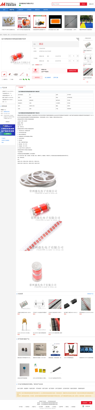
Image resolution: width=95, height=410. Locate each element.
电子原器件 (51, 388)
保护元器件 (45, 388)
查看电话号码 (72, 70)
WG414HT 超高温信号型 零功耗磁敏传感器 (58, 378)
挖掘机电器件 (81, 388)
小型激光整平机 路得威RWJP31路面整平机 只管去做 (44, 29)
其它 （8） (4, 101)
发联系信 (37, 77)
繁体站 (67, 406)
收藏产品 (4, 79)
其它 (9, 34)
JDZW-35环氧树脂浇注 (69, 357)
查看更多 (8, 121)
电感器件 (26, 388)
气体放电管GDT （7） (7, 93)
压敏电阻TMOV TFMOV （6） (8, 99)
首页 (1, 34)
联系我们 (27, 406)
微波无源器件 (73, 388)
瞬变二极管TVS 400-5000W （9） (9, 97)
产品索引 (3, 138)
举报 (11, 79)
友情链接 (73, 406)
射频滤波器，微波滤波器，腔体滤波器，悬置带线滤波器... (61, 357)
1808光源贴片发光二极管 (53, 29)
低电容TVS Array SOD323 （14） (9, 91)
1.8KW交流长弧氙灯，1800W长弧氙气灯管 (73, 29)
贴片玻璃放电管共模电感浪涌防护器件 (49, 402)
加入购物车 (48, 77)
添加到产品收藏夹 (5, 140)
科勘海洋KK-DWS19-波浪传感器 (86, 357)
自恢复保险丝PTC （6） (7, 95)
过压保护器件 (66, 388)
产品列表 (5, 34)
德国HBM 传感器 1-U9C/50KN (39, 357)
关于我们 (21, 406)
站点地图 (41, 406)
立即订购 (55, 77)
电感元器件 (32, 388)
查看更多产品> (90, 293)
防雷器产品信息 (42, 401)
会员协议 (54, 406)
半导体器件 (38, 388)
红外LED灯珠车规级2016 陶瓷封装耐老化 (41, 378)
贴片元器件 (20, 388)
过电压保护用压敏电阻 (22, 378)
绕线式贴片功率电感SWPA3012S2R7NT (26, 357)
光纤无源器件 (58, 388)
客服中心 (34, 406)
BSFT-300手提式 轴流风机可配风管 (24, 29)
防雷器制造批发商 (52, 401)
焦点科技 (49, 408)
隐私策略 (47, 406)
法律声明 (61, 406)
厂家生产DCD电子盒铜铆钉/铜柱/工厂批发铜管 (11, 29)
